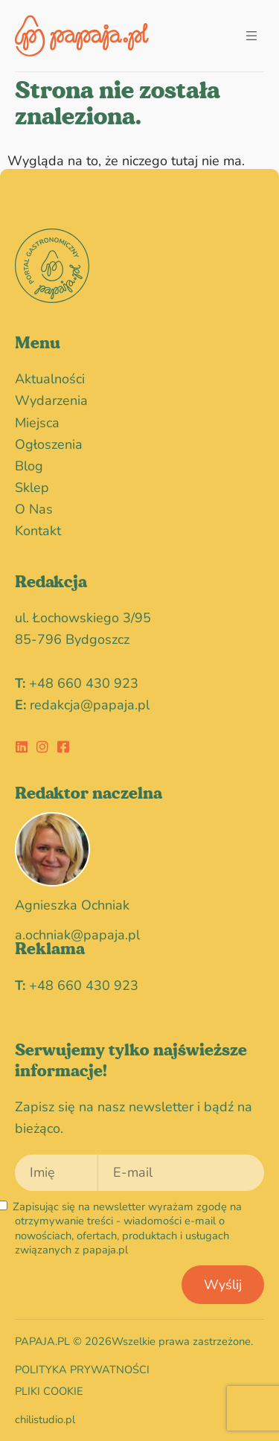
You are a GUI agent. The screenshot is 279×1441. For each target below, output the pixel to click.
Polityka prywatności (82, 1369)
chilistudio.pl (45, 1419)
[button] (251, 36)
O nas (34, 509)
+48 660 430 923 (83, 683)
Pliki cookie (49, 1391)
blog (29, 466)
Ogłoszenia (52, 444)
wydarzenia (55, 400)
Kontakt (38, 531)
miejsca (37, 423)
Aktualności (50, 379)
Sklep (32, 487)
